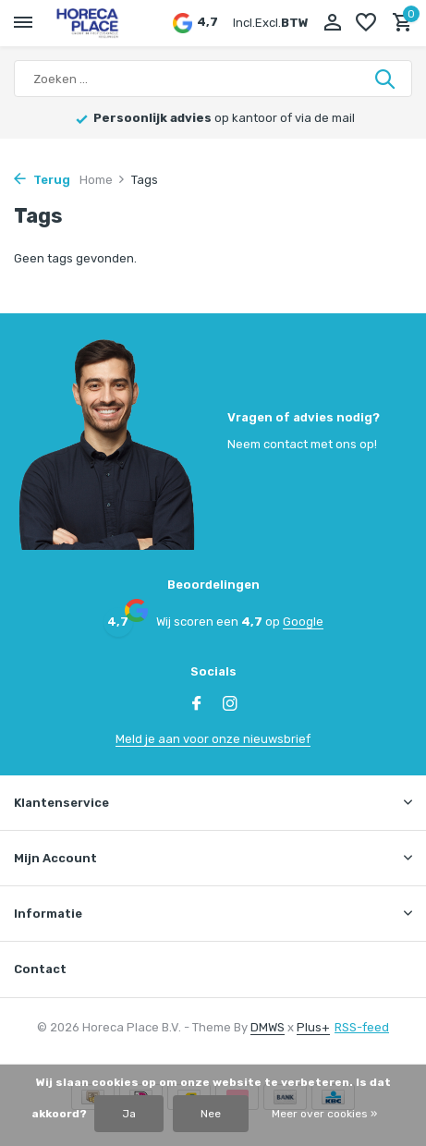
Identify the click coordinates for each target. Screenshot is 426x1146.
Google (303, 621)
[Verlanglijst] (366, 23)
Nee (211, 1113)
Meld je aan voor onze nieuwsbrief (213, 739)
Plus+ (313, 1027)
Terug (42, 180)
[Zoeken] (213, 78)
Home (102, 180)
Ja (129, 1113)
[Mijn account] (332, 23)
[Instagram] (230, 705)
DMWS (267, 1027)
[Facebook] (196, 705)
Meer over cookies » (324, 1113)
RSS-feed (362, 1027)
